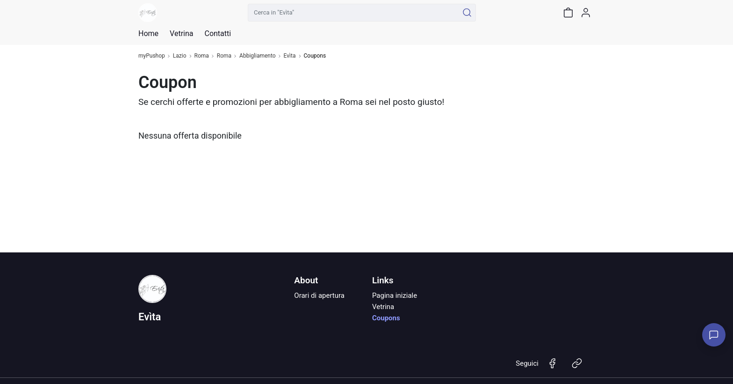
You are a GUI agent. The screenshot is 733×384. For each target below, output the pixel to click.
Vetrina (383, 307)
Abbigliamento (257, 56)
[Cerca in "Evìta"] (353, 13)
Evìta (290, 56)
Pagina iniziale (394, 295)
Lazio (180, 56)
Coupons (386, 318)
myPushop (151, 56)
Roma (201, 56)
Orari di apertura (319, 295)
